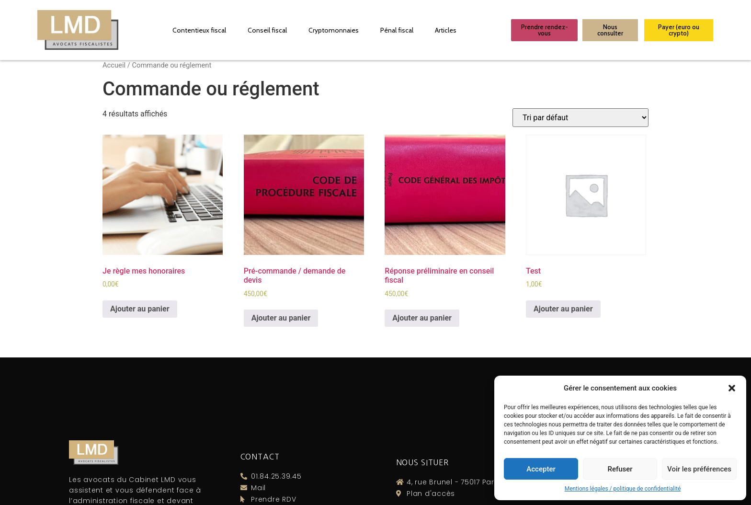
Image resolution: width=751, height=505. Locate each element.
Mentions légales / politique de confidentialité (623, 488)
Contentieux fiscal (199, 30)
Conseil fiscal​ (267, 30)
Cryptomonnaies (333, 30)
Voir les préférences (699, 469)
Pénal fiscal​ (396, 30)
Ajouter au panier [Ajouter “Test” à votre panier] (563, 308)
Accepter (540, 469)
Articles (445, 30)
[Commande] (580, 117)
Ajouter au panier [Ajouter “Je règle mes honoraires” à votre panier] (140, 308)
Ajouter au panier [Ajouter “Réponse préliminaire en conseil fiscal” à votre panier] (422, 317)
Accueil (113, 65)
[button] (732, 388)
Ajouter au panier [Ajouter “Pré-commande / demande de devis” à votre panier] (281, 317)
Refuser (619, 469)
